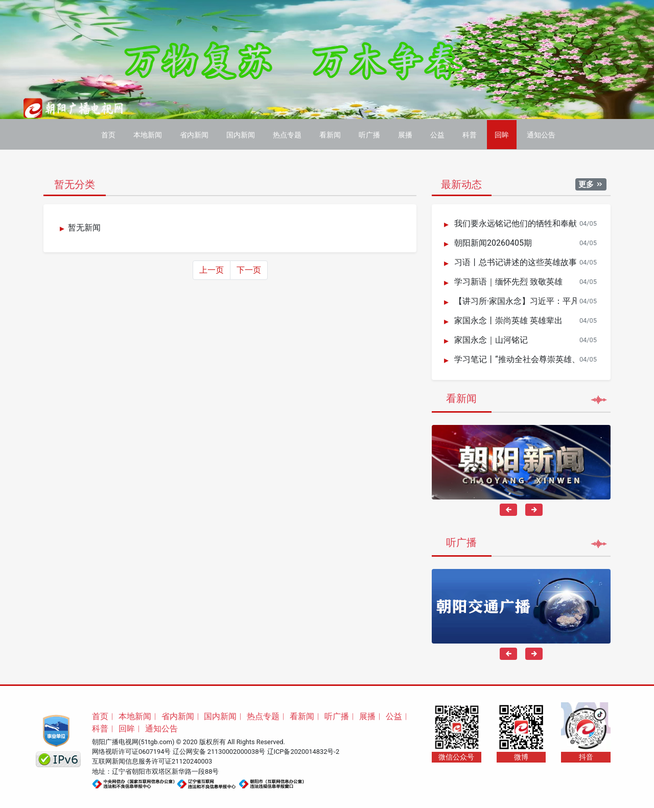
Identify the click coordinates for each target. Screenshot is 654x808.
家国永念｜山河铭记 (491, 339)
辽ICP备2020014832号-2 (303, 750)
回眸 (502, 133)
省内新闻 (194, 133)
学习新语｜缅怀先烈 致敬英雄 (508, 281)
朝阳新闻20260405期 (493, 242)
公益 (437, 133)
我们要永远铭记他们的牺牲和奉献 (515, 222)
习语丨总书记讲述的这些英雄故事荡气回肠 (532, 261)
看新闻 (330, 133)
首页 (108, 133)
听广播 (369, 133)
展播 (405, 133)
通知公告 (541, 133)
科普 (469, 133)
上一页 (211, 268)
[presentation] (508, 508)
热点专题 (287, 133)
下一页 (249, 268)
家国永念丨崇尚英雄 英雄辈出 (508, 319)
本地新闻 (147, 133)
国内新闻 (240, 133)
